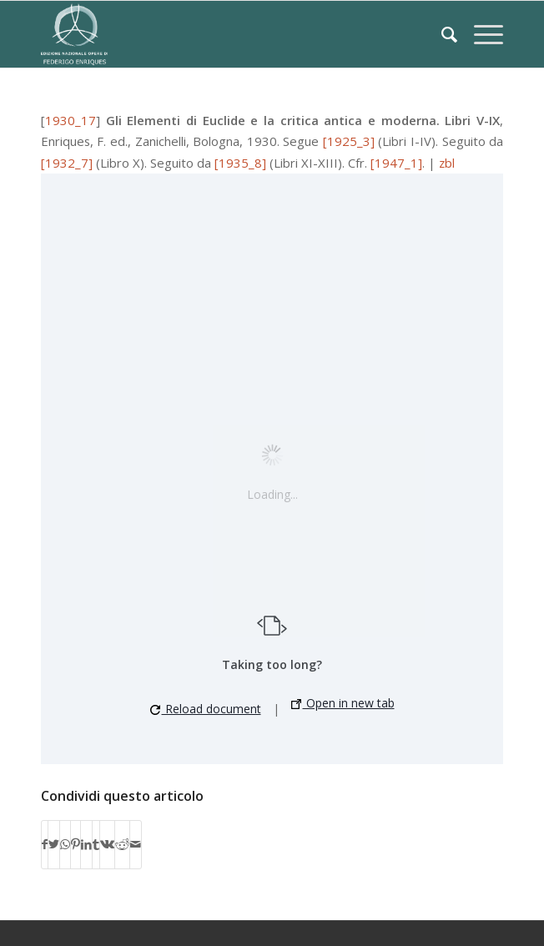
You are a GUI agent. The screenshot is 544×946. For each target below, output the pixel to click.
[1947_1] (396, 162)
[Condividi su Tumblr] (96, 844)
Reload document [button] (205, 709)
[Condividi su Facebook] (45, 844)
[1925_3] (349, 141)
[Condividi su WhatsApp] (65, 844)
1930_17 (70, 120)
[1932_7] (67, 162)
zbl (447, 162)
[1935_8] (240, 162)
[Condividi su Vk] (107, 844)
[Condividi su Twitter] (53, 844)
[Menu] (480, 34)
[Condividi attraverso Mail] (135, 844)
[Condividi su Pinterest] (75, 844)
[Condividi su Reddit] (122, 844)
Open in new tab (343, 702)
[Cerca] (441, 34)
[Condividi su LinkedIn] (86, 844)
